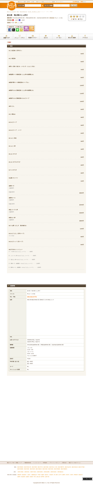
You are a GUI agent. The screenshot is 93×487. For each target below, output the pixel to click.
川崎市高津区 (40, 471)
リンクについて (37, 462)
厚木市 (67, 474)
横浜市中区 (40, 467)
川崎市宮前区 (53, 471)
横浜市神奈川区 (23, 11)
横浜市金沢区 (68, 467)
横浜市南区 (46, 467)
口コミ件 (20, 22)
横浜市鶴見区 (20, 467)
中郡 (35, 476)
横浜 (18, 11)
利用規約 (45, 462)
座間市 (18, 476)
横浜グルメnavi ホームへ (75, 462)
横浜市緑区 (32, 468)
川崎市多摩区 (47, 471)
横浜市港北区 (75, 467)
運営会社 (64, 462)
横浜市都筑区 (64, 468)
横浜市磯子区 (61, 467)
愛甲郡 (42, 476)
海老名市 (81, 474)
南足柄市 (23, 476)
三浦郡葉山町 (34, 474)
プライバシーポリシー (54, 462)
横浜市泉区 (50, 468)
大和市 (71, 474)
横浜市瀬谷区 (39, 468)
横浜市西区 (34, 467)
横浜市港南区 (20, 468)
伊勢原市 (76, 474)
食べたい (19, 27)
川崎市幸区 (26, 471)
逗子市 (60, 474)
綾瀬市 (27, 476)
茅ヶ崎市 (56, 474)
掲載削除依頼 (27, 462)
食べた (11, 27)
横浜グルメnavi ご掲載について (14, 462)
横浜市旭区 (26, 468)
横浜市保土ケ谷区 (53, 467)
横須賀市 (24, 474)
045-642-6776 (32, 297)
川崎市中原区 (33, 471)
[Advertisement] (46, 279)
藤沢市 (46, 474)
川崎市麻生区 (60, 471)
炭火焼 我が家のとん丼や (34, 11)
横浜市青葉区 (57, 468)
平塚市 (39, 474)
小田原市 (51, 474)
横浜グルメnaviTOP (11, 11)
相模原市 (19, 474)
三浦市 (28, 474)
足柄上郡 (38, 476)
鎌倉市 (42, 474)
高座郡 (31, 476)
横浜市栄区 (45, 468)
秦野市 (63, 474)
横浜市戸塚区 (82, 467)
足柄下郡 (47, 476)
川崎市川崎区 (20, 471)
